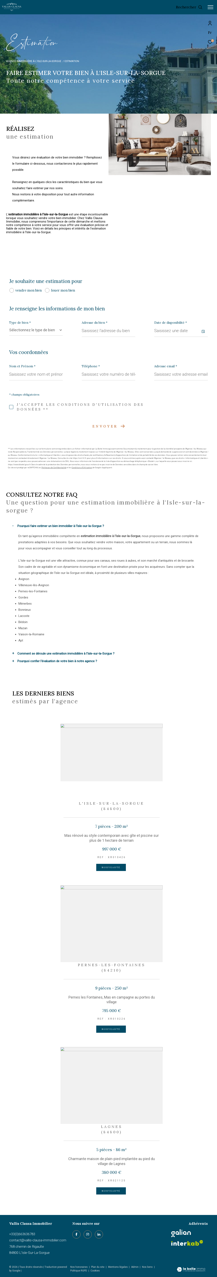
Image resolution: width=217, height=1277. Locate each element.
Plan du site (98, 1267)
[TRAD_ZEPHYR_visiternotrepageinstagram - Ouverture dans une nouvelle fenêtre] (88, 1234)
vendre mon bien (28, 290)
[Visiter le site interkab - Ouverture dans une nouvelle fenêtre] (187, 1243)
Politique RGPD (78, 1270)
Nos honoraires (79, 1267)
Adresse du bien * (94, 323)
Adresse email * (165, 366)
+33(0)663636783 (22, 1234)
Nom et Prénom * (22, 366)
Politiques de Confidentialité (53, 468)
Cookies (95, 1270)
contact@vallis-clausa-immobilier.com (37, 1240)
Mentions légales (118, 1267)
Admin (135, 1267)
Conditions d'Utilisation (82, 468)
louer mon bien (63, 290)
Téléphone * (91, 366)
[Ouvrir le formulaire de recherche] (189, 7)
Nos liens (147, 1267)
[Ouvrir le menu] (210, 7)
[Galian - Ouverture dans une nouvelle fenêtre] (181, 1233)
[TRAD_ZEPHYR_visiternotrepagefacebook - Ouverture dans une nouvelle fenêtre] (76, 1234)
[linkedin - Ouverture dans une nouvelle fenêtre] (99, 1234)
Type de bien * (20, 323)
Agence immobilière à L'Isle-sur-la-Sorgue (33, 61)
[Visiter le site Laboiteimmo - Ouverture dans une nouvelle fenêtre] (191, 1269)
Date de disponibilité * (170, 323)
